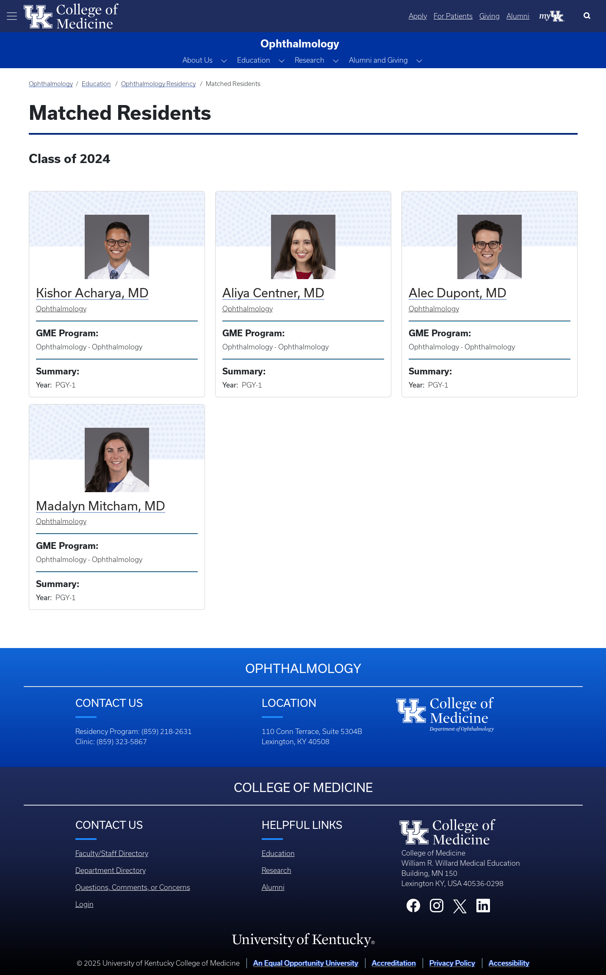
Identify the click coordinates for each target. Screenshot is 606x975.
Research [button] (309, 60)
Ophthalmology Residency (158, 83)
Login (84, 904)
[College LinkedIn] (483, 908)
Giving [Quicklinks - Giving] (489, 16)
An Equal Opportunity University (305, 963)
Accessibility (509, 963)
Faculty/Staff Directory (111, 853)
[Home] (71, 15)
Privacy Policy (452, 963)
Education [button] (253, 60)
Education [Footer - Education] (278, 853)
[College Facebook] (413, 908)
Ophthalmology (51, 83)
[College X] (460, 906)
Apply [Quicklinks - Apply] (418, 16)
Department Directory (110, 870)
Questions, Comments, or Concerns (132, 887)
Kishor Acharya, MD (92, 292)
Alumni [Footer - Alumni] (273, 887)
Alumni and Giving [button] (378, 60)
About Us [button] (198, 60)
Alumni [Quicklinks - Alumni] (517, 16)
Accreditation (394, 963)
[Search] (589, 16)
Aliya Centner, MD (273, 292)
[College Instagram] (436, 908)
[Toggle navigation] (12, 16)
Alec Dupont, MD (457, 292)
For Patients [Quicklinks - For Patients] (453, 16)
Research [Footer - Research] (276, 870)
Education (96, 83)
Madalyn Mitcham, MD (100, 506)
